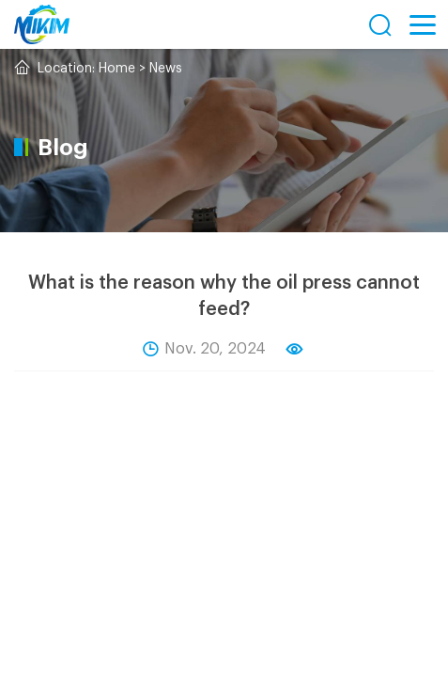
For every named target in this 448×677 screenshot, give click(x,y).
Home (117, 68)
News (165, 68)
